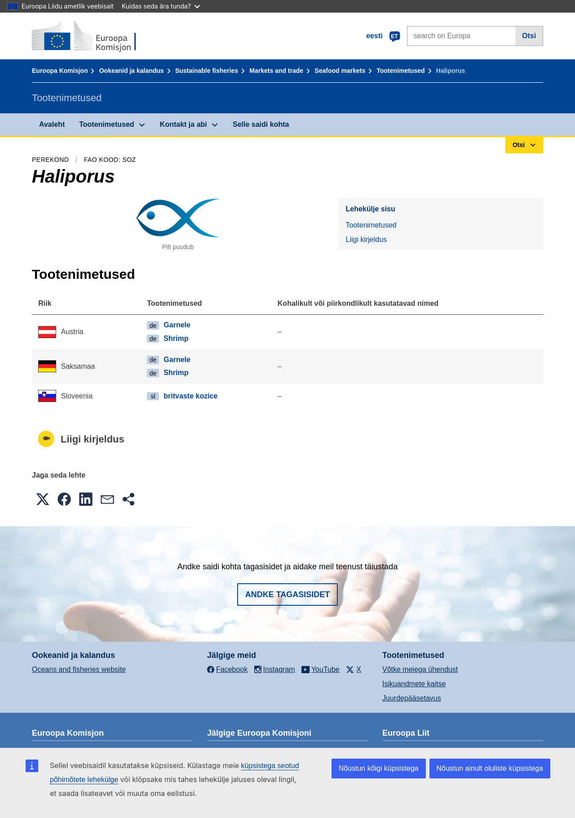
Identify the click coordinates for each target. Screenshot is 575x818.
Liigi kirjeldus (366, 239)
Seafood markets (339, 70)
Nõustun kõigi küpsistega (379, 768)
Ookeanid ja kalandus (131, 70)
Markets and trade (276, 70)
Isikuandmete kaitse (414, 684)
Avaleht (52, 124)
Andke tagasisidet (287, 594)
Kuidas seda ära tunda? (161, 6)
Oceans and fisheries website (79, 669)
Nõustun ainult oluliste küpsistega (490, 768)
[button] (43, 499)
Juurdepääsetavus (411, 698)
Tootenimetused (400, 70)
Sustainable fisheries (206, 70)
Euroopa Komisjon (60, 70)
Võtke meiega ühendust (420, 669)
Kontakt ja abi (183, 124)
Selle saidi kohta (261, 124)
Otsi (529, 36)
